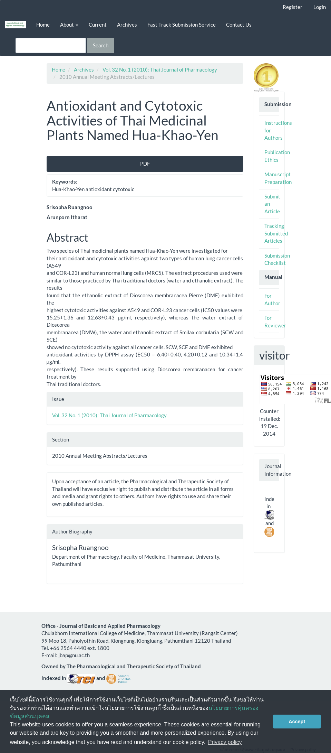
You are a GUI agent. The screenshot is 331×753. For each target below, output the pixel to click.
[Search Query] (51, 45)
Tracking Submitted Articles (276, 233)
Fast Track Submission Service (181, 24)
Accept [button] (297, 721)
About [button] (69, 24)
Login (319, 7)
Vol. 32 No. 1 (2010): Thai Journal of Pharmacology (160, 69)
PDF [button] (145, 163)
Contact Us (239, 24)
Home (43, 24)
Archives (127, 24)
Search (100, 45)
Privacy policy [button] (225, 742)
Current (98, 24)
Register (292, 7)
